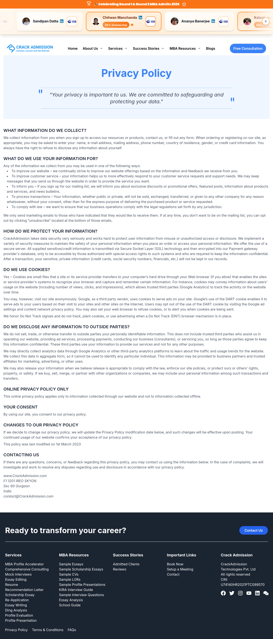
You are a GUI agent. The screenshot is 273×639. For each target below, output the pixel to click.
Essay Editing (15, 572)
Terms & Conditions (47, 623)
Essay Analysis (71, 593)
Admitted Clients (126, 557)
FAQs (72, 623)
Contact (173, 567)
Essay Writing (16, 598)
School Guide (70, 598)
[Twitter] (231, 586)
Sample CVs (68, 567)
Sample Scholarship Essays (81, 562)
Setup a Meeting (180, 562)
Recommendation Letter (24, 583)
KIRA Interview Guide (76, 583)
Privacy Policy (16, 623)
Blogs (210, 41)
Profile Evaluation (19, 608)
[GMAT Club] (266, 586)
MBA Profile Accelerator (24, 557)
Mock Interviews (18, 567)
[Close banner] (266, 21)
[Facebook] (223, 586)
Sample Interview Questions (81, 588)
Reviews (119, 562)
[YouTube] (248, 586)
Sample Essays (71, 557)
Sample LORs (69, 572)
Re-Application (17, 593)
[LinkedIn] (257, 586)
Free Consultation (248, 41)
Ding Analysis (16, 603)
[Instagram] (240, 586)
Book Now (175, 557)
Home (73, 41)
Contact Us (253, 523)
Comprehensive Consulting (27, 562)
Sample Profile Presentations (82, 577)
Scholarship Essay (20, 588)
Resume (11, 577)
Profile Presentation (21, 613)
